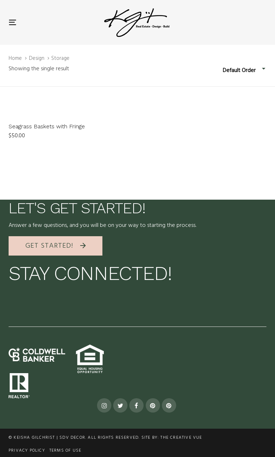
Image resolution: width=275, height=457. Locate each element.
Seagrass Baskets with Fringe (47, 126)
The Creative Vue (181, 437)
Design (36, 58)
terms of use (65, 450)
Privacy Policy (27, 450)
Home (15, 58)
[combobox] (244, 71)
